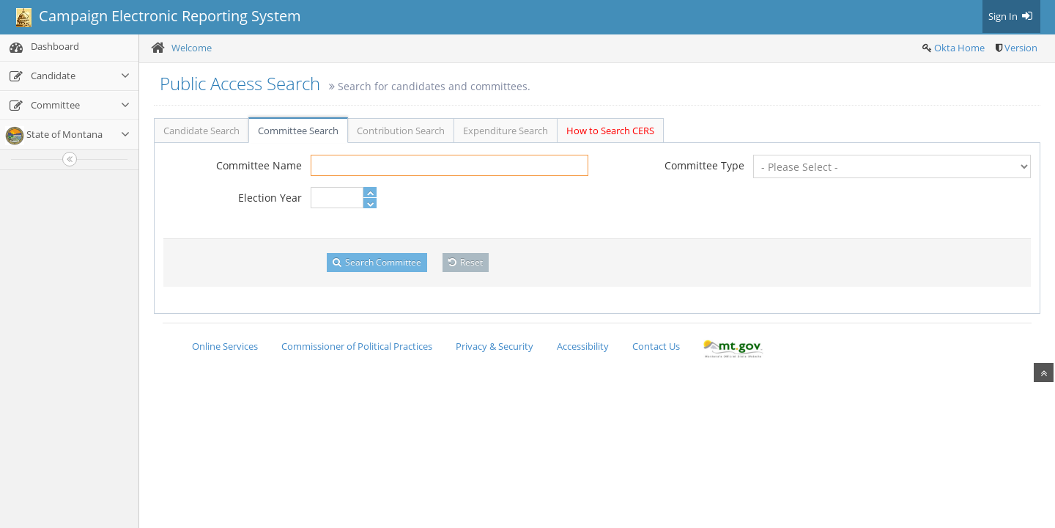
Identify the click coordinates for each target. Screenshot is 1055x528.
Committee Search (298, 130)
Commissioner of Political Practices (356, 346)
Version (1020, 47)
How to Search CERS (610, 130)
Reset (465, 262)
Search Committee (377, 262)
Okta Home (959, 47)
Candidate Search (201, 130)
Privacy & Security (494, 346)
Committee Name (259, 165)
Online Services (225, 346)
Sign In (1011, 16)
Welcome (191, 47)
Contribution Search (401, 130)
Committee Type (704, 165)
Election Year (270, 198)
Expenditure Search (505, 130)
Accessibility (583, 346)
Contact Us (656, 346)
